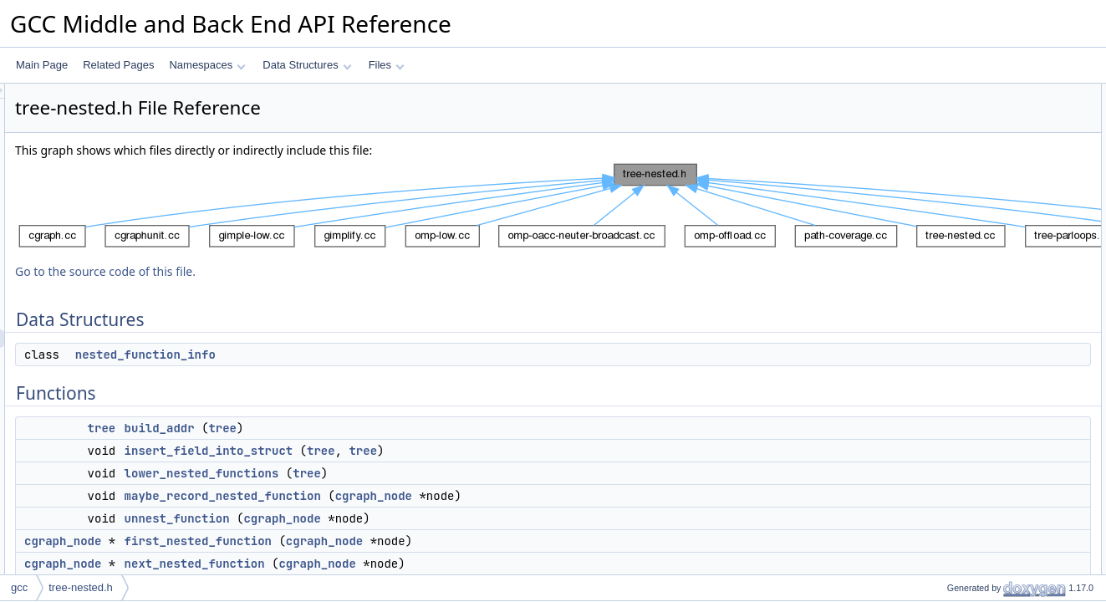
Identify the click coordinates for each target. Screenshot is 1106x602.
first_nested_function (407, 540)
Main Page (42, 65)
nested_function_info (354, 354)
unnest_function (386, 518)
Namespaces (207, 65)
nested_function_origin (983, 277)
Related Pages (118, 65)
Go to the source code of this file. (314, 271)
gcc (19, 587)
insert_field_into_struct (418, 450)
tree (311, 428)
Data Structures (306, 65)
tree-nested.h (80, 587)
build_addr (369, 428)
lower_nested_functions (411, 473)
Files (387, 65)
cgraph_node (582, 495)
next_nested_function (404, 563)
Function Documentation (974, 295)
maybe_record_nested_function (432, 495)
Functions (941, 129)
